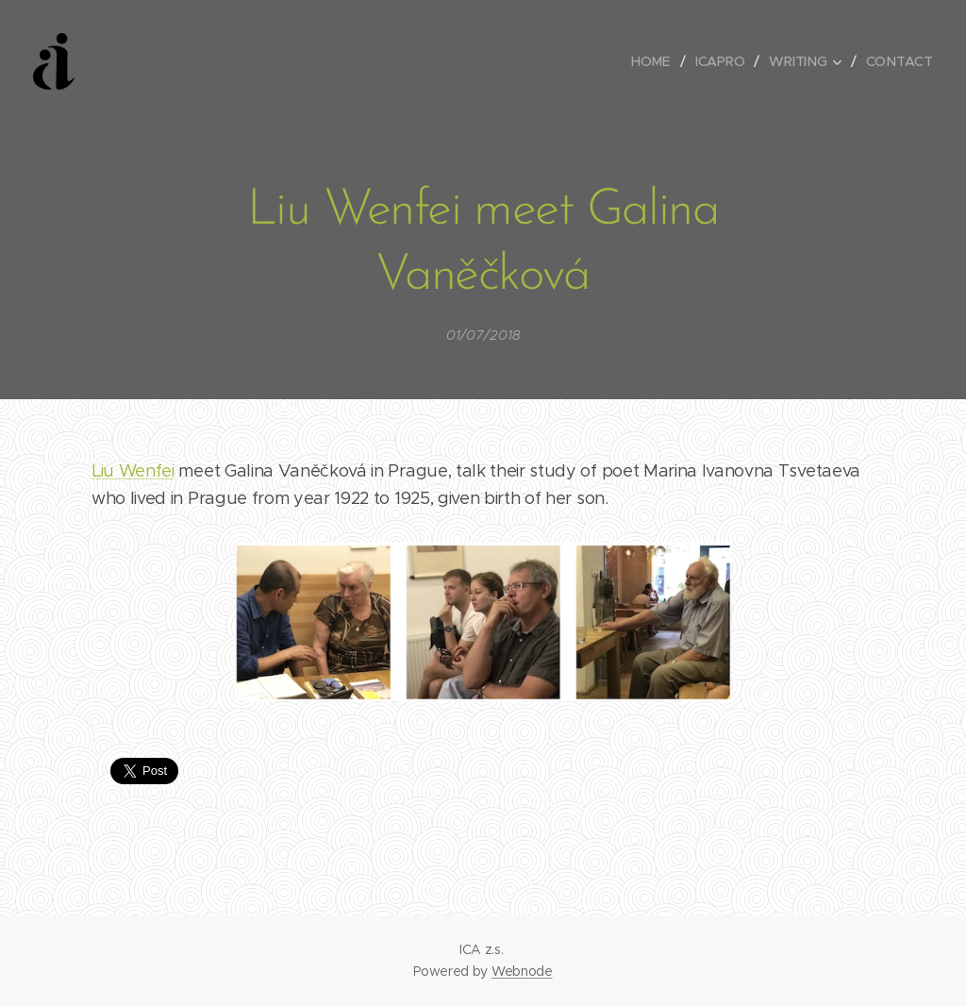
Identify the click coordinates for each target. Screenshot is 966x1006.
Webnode (522, 971)
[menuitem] (655, 61)
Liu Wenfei (133, 471)
